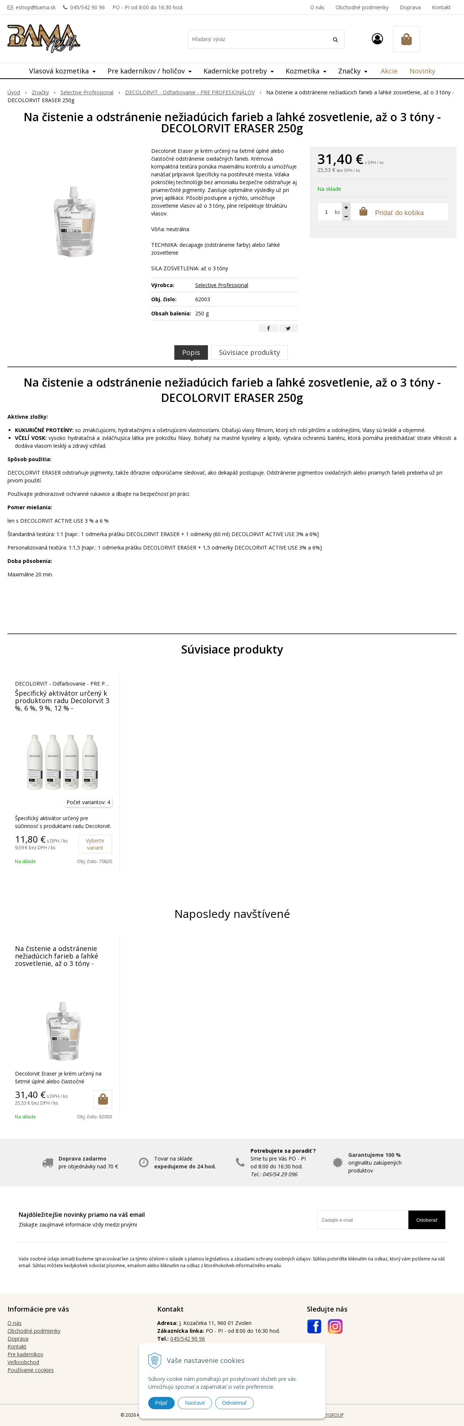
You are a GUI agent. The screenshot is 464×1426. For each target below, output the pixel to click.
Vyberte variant (95, 844)
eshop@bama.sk (36, 7)
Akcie (389, 70)
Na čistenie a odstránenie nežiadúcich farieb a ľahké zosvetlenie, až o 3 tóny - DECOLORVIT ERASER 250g (57, 959)
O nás (317, 7)
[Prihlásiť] (377, 38)
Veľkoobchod (23, 1362)
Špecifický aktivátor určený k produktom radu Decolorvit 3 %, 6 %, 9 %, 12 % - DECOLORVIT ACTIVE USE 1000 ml (62, 708)
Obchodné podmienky (362, 7)
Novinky (422, 70)
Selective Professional (221, 285)
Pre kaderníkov (25, 1354)
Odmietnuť (234, 1403)
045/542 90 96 (87, 7)
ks (337, 211)
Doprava (410, 7)
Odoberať (426, 1220)
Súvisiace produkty (249, 352)
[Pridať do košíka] (102, 1099)
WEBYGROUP (330, 1415)
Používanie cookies (30, 1369)
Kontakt (441, 7)
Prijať (161, 1403)
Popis (191, 352)
